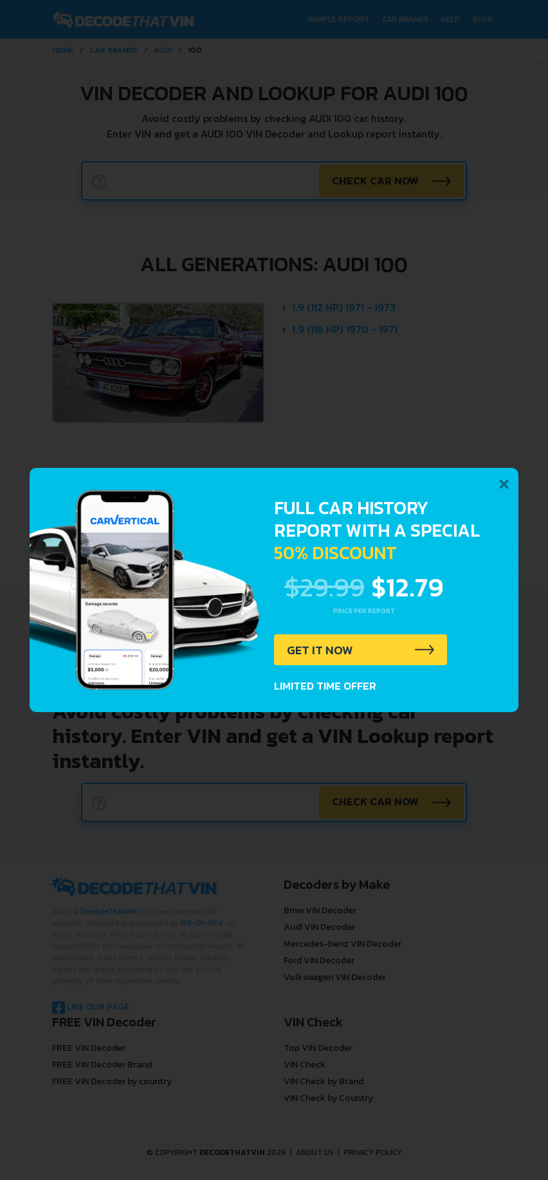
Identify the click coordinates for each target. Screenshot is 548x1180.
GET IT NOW (321, 650)
